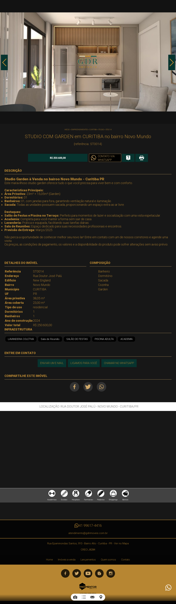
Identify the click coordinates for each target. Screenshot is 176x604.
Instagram (110, 573)
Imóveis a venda (66, 559)
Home (49, 559)
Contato (125, 559)
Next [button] (171, 62)
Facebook (74, 387)
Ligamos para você (83, 363)
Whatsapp (101, 387)
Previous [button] (4, 62)
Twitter (88, 387)
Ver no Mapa (121, 543)
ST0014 (109, 130)
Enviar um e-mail (52, 363)
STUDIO (101, 130)
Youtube (88, 573)
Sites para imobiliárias (88, 593)
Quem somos (108, 559)
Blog (99, 573)
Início (66, 130)
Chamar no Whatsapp (119, 363)
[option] (88, 62)
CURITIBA (93, 130)
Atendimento (168, 588)
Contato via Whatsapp (105, 158)
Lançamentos (88, 559)
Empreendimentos (79, 130)
